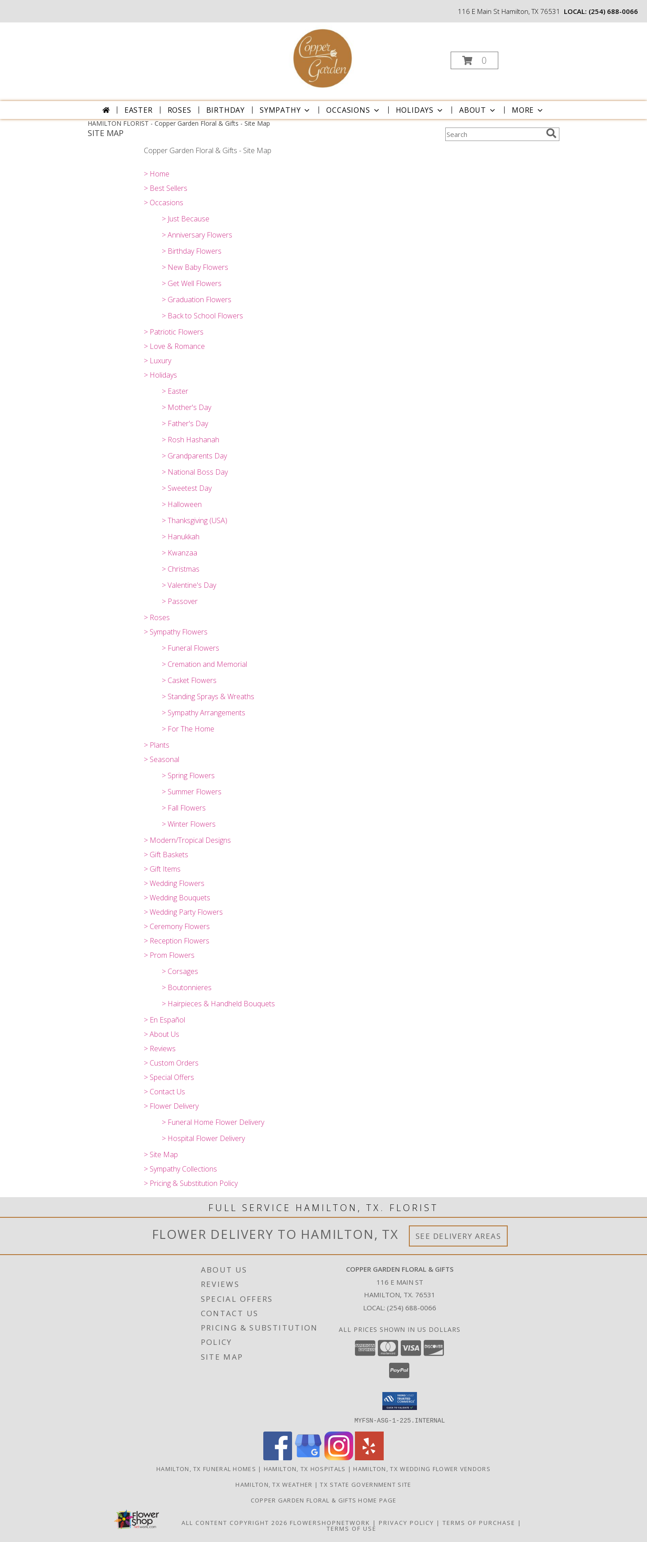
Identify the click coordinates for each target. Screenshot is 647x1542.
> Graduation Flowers (196, 299)
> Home (156, 174)
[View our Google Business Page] (308, 1457)
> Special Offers (169, 1077)
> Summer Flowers (192, 792)
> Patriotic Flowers (174, 332)
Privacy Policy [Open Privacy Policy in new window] (406, 1522)
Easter (138, 110)
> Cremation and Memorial (204, 664)
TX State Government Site (365, 1484)
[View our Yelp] (369, 1457)
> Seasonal (161, 759)
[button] (474, 60)
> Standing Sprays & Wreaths (208, 696)
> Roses (157, 617)
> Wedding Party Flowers (183, 912)
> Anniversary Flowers (197, 235)
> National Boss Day (195, 472)
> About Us (161, 1034)
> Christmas (180, 569)
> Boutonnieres (187, 987)
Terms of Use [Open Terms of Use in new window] (352, 1528)
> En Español (164, 1020)
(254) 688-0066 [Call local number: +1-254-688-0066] (613, 11)
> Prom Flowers (169, 955)
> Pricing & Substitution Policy (191, 1183)
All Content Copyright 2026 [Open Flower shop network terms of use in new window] (235, 1522)
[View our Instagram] (338, 1457)
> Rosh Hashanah (190, 440)
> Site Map (161, 1154)
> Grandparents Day (194, 456)
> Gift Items (162, 869)
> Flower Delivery (171, 1106)
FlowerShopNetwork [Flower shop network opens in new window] (330, 1522)
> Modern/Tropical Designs (187, 840)
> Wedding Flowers (174, 883)
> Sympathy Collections (180, 1169)
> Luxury (157, 361)
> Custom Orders (171, 1063)
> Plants (156, 745)
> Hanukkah (180, 537)
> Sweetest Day (187, 488)
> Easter (175, 391)
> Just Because (185, 219)
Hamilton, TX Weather (273, 1484)
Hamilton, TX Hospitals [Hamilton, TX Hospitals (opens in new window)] (305, 1468)
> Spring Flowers (188, 775)
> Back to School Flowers (202, 316)
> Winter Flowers (189, 824)
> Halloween (182, 504)
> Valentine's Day (189, 585)
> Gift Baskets (166, 854)
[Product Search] (494, 134)
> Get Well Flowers (192, 283)
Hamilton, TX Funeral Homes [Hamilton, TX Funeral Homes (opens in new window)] (206, 1468)
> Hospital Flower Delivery (203, 1138)
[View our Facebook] (277, 1457)
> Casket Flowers (189, 680)
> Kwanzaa (179, 553)
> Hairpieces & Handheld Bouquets (218, 1004)
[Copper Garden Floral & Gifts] (323, 57)
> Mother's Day (186, 407)
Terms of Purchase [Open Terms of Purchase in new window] (479, 1522)
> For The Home (188, 729)
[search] (551, 133)
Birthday (225, 110)
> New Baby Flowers (195, 267)
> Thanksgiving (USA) (194, 520)
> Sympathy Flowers (176, 632)
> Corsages (180, 971)
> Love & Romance (174, 346)
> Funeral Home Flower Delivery (213, 1122)
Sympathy (285, 110)
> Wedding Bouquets (177, 898)
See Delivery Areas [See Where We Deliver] (458, 1236)
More (528, 110)
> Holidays (160, 375)
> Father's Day (185, 423)
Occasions (353, 110)
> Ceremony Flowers (177, 926)
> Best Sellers (165, 188)
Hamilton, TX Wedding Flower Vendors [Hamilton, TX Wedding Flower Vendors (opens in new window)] (422, 1468)
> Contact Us (164, 1092)
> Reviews (160, 1048)
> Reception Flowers (176, 941)
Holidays (420, 110)
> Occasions (163, 202)
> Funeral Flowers (190, 648)
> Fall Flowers (184, 808)
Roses (179, 110)
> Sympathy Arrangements (203, 713)
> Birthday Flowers (192, 251)
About (478, 110)
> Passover (180, 601)
